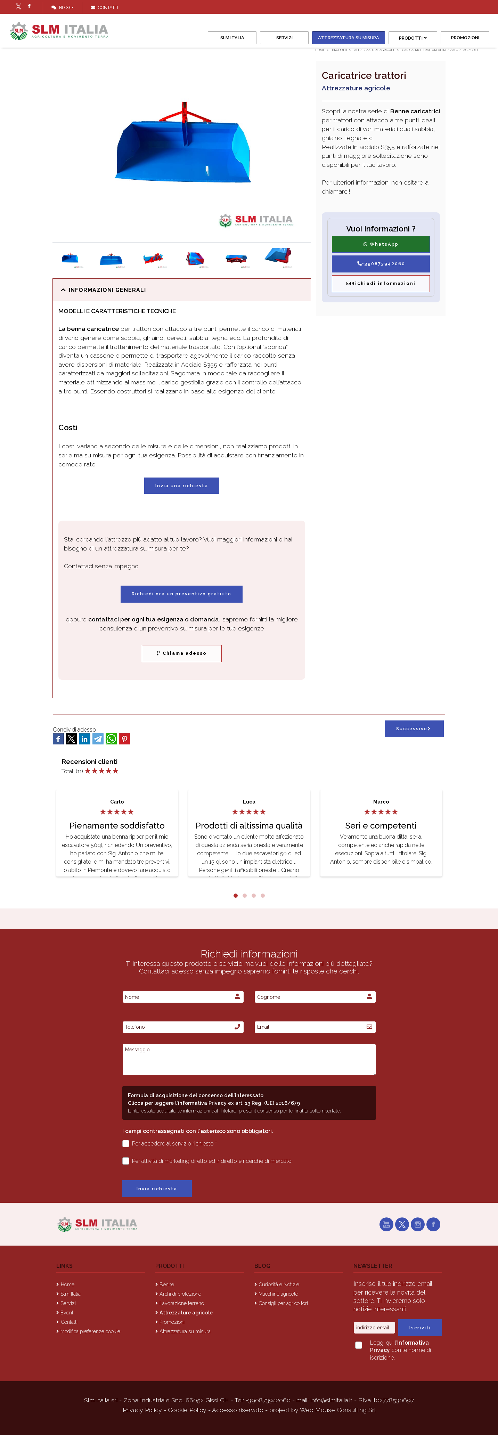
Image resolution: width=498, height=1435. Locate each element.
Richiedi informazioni (381, 283)
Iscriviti (420, 1327)
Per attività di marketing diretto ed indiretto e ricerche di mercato (207, 1161)
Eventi (67, 1312)
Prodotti (413, 38)
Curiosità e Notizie (279, 1284)
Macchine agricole (278, 1294)
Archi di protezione (180, 1294)
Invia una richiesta (181, 485)
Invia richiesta (157, 1188)
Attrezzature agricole (186, 1312)
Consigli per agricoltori (283, 1303)
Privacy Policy (143, 1409)
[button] (182, 290)
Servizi (284, 37)
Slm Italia (232, 37)
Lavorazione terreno (182, 1303)
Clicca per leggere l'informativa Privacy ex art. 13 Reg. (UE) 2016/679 (214, 1103)
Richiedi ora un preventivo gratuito (181, 593)
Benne (167, 1284)
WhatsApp (381, 244)
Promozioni (465, 37)
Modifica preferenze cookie (90, 1331)
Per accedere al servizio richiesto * (169, 1143)
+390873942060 (381, 263)
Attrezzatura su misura (348, 37)
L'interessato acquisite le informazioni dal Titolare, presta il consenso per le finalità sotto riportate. (234, 1111)
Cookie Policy (187, 1409)
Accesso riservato (237, 1409)
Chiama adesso (182, 653)
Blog (61, 7)
